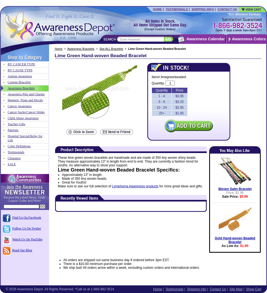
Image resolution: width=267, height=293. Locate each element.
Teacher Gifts (16, 124)
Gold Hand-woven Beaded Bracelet (235, 240)
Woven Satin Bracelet (234, 189)
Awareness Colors (249, 39)
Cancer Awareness (20, 106)
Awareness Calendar (206, 39)
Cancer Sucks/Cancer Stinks (26, 112)
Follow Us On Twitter (26, 228)
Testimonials (177, 9)
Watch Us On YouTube (27, 239)
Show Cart (253, 289)
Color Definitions (19, 146)
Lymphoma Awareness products (135, 186)
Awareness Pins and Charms (26, 94)
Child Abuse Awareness (23, 118)
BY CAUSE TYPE (20, 70)
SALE (12, 164)
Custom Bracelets (19, 82)
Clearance (14, 158)
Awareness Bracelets (80, 48)
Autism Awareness (20, 76)
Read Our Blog (22, 250)
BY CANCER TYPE (21, 64)
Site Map (235, 289)
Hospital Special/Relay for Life (25, 138)
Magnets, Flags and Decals (25, 100)
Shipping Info (202, 9)
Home (157, 9)
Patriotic (13, 130)
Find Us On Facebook (26, 217)
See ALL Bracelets (111, 48)
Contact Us (227, 9)
